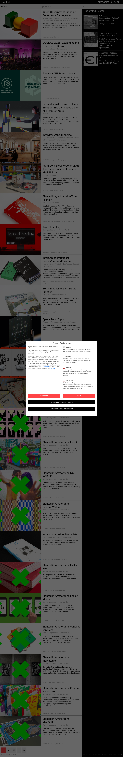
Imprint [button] (68, 414)
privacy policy (44, 367)
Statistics (68, 356)
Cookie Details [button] (56, 414)
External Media (69, 380)
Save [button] (79, 396)
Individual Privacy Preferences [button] (61, 409)
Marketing (68, 367)
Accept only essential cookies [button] (62, 402)
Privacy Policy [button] (63, 414)
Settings (52, 368)
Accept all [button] (44, 396)
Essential (68, 347)
